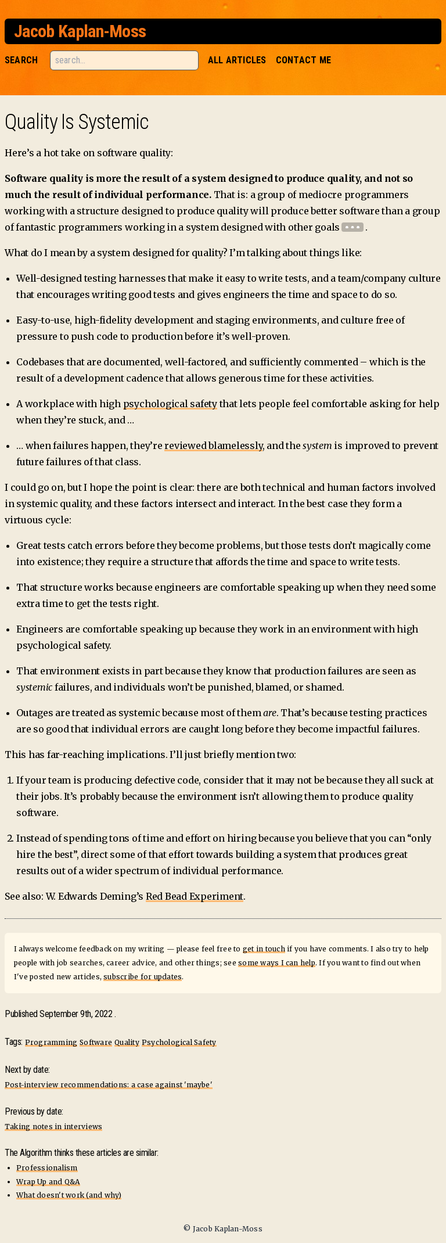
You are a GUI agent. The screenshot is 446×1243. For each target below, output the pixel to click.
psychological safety (170, 403)
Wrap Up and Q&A (48, 1181)
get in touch (264, 948)
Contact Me (303, 60)
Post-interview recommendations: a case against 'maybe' (109, 1084)
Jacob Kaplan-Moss (80, 31)
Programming (51, 1042)
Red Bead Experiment (194, 896)
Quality (126, 1042)
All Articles (237, 60)
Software (96, 1042)
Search (21, 60)
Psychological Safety (179, 1042)
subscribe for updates (142, 976)
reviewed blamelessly (213, 445)
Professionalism (47, 1167)
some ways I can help (276, 962)
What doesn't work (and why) (68, 1195)
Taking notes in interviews (53, 1126)
